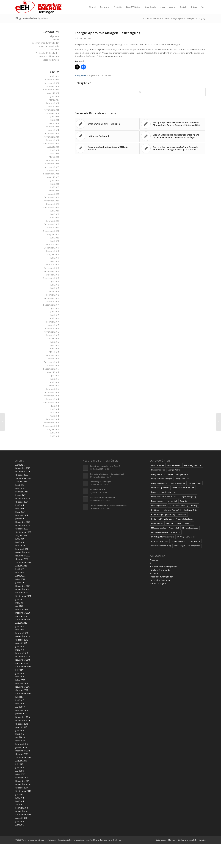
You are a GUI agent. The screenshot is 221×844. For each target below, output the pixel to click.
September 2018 (51, 278)
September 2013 (51, 426)
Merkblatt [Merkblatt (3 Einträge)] (189, 523)
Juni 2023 (54, 150)
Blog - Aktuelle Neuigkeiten (31, 18)
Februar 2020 (52, 244)
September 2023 (51, 143)
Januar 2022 (53, 193)
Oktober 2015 (52, 365)
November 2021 (51, 200)
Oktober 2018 (52, 274)
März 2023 (54, 156)
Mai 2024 (54, 119)
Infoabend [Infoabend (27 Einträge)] (182, 514)
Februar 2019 (52, 264)
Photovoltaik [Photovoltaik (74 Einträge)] (174, 528)
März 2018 (54, 291)
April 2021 (54, 217)
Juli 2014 (55, 405)
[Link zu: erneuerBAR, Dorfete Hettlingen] (107, 124)
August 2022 (53, 177)
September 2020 (51, 231)
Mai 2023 (54, 153)
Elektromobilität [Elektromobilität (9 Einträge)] (158, 470)
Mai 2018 (54, 288)
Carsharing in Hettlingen (100, 482)
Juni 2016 (54, 341)
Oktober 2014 (52, 399)
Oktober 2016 (52, 335)
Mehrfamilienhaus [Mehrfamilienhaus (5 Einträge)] (174, 523)
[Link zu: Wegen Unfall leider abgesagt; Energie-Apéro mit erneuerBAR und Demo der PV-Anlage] (172, 136)
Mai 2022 (54, 183)
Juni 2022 (54, 180)
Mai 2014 (54, 412)
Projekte (55, 49)
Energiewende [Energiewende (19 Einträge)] (157, 501)
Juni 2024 (54, 116)
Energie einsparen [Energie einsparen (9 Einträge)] (159, 483)
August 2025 (53, 93)
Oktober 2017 (52, 301)
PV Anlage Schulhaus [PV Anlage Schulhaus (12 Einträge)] (185, 537)
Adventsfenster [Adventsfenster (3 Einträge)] (157, 465)
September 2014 (51, 402)
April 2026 (54, 76)
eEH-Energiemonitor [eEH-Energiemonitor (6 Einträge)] (193, 465)
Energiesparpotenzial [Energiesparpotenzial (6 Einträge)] (160, 487)
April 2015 (54, 382)
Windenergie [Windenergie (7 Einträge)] (179, 546)
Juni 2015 (54, 378)
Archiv (79, 38)
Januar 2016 (53, 358)
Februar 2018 (52, 294)
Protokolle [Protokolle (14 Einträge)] (175, 532)
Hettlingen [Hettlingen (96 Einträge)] (155, 510)
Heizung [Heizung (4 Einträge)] (194, 505)
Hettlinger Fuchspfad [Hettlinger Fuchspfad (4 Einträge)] (172, 510)
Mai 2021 (54, 214)
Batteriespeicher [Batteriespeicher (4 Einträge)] (174, 465)
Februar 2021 (52, 220)
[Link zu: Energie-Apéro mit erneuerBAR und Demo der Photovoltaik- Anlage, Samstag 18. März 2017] (172, 148)
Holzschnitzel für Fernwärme (102, 497)
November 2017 (51, 298)
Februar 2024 (52, 126)
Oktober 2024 (52, 113)
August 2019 (53, 254)
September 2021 (51, 207)
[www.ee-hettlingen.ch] (38, 7)
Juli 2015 (55, 375)
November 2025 (51, 83)
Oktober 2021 (52, 204)
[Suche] (202, 7)
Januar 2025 (53, 106)
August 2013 (53, 429)
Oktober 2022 (52, 170)
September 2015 (51, 368)
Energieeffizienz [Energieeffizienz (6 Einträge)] (182, 479)
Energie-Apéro (93, 75)
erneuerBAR (105, 75)
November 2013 (51, 422)
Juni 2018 (54, 284)
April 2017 (54, 318)
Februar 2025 (52, 103)
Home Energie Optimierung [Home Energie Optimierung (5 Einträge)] (163, 514)
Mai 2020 (54, 241)
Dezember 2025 (51, 79)
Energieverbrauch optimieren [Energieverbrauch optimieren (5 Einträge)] (164, 492)
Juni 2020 (54, 237)
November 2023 (51, 136)
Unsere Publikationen (48, 56)
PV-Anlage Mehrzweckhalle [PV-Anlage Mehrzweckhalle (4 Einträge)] (162, 537)
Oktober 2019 (52, 251)
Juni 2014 (54, 409)
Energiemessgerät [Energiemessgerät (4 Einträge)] (177, 483)
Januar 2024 (53, 130)
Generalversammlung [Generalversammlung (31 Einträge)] (178, 505)
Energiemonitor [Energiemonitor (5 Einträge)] (194, 483)
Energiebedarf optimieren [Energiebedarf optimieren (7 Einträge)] (162, 474)
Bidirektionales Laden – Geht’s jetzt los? (107, 474)
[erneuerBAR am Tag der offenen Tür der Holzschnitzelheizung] (218, 422)
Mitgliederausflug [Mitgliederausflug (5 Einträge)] (158, 528)
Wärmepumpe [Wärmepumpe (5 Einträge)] (194, 546)
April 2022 (54, 187)
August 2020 (53, 234)
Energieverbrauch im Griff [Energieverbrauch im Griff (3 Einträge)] (183, 487)
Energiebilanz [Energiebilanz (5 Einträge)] (182, 474)
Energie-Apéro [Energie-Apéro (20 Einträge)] (174, 470)
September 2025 (51, 89)
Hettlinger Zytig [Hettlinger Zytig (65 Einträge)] (190, 510)
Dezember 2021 (51, 197)
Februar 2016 (52, 355)
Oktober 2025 (52, 86)
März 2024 (54, 123)
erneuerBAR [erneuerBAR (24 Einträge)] (171, 501)
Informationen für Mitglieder (45, 42)
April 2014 (54, 415)
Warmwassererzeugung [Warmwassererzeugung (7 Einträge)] (161, 546)
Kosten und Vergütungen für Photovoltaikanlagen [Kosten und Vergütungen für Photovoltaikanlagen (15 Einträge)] (172, 519)
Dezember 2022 (51, 163)
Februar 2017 (52, 321)
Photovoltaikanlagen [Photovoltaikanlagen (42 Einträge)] (159, 532)
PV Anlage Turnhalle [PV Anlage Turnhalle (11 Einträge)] (159, 541)
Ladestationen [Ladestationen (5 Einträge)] (157, 523)
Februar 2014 (52, 419)
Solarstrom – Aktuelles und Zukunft (105, 466)
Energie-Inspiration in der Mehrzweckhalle (108, 505)
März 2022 (54, 190)
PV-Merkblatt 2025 (97, 489)
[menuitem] (92, 7)
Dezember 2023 (51, 133)
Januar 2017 (53, 325)
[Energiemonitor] (2, 422)
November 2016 (51, 331)
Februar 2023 (52, 160)
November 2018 (51, 271)
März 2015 (54, 385)
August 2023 (53, 146)
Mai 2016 (54, 345)
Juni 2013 (54, 432)
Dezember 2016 (51, 328)
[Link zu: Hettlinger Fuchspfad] (107, 136)
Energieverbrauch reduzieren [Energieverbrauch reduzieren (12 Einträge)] (164, 496)
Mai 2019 (54, 261)
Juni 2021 (54, 210)
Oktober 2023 (52, 140)
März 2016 (54, 352)
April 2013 (54, 436)
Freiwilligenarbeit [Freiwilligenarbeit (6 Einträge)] (158, 505)
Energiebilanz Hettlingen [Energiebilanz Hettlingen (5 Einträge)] (161, 479)
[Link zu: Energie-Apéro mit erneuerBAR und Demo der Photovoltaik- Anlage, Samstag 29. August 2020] (172, 124)
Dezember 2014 (51, 392)
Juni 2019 (54, 257)
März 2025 (54, 99)
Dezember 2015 (51, 362)
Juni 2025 (54, 96)
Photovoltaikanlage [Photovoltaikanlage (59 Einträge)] (190, 528)
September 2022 (51, 173)
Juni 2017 (54, 311)
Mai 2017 (54, 315)
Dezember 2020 (51, 224)
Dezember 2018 (51, 268)
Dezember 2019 (51, 247)
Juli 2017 (55, 308)
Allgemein (54, 36)
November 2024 (51, 109)
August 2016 (53, 338)
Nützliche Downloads (49, 46)
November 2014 (51, 395)
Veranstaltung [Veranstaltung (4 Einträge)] (194, 541)
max (89, 38)
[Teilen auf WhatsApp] (140, 92)
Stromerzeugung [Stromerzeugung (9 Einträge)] (178, 541)
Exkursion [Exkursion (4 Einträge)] (184, 501)
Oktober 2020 (52, 227)
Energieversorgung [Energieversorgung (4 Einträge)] (188, 496)
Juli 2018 (55, 281)
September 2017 (51, 304)
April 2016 (54, 348)
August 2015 (53, 372)
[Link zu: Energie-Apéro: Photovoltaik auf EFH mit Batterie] (107, 148)
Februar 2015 (52, 388)
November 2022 (51, 167)
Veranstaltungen (51, 59)
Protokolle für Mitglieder (47, 53)
